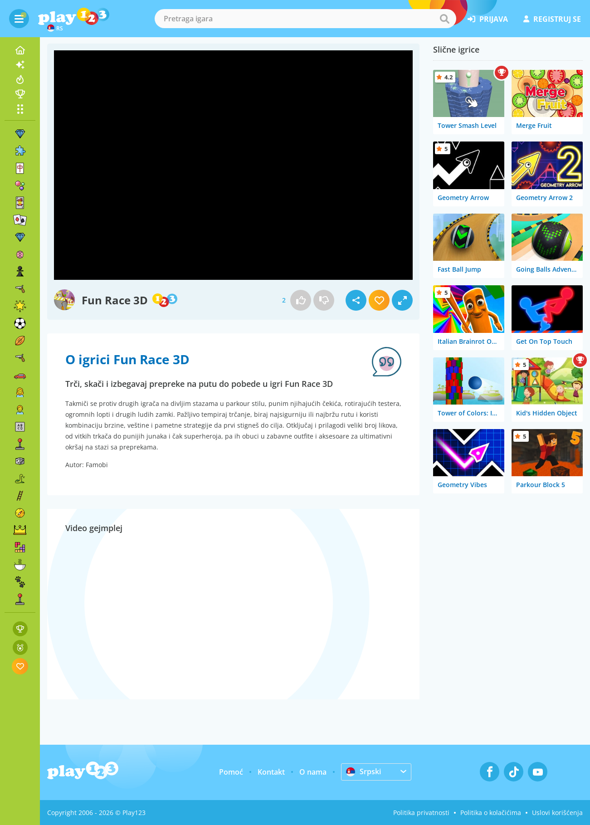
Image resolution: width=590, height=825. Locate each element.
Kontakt (271, 772)
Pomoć (231, 772)
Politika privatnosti (421, 812)
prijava (488, 19)
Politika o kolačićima (490, 812)
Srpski (363, 771)
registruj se (552, 19)
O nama (313, 772)
